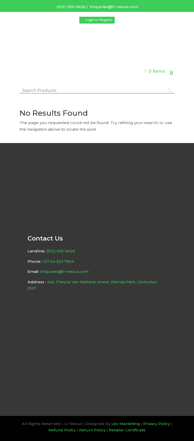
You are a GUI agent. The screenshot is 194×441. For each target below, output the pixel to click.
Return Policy (92, 430)
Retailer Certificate (127, 430)
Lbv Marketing (125, 423)
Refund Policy (62, 430)
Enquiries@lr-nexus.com (114, 6)
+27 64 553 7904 (58, 261)
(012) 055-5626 (71, 6)
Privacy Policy (156, 423)
